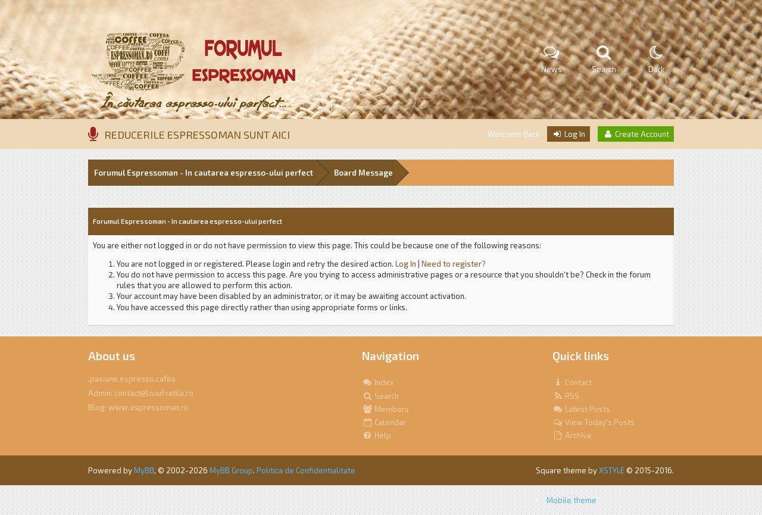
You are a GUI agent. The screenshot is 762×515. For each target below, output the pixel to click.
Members (385, 409)
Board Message (363, 172)
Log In (568, 134)
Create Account (635, 134)
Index (378, 382)
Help (376, 435)
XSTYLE (611, 470)
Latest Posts (581, 409)
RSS (565, 396)
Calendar (384, 422)
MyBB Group (231, 470)
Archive (572, 435)
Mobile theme (571, 500)
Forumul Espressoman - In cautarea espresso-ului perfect (203, 172)
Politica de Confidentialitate (306, 470)
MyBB (144, 470)
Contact (572, 382)
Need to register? (453, 264)
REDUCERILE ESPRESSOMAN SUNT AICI (197, 134)
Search (380, 396)
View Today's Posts (593, 422)
